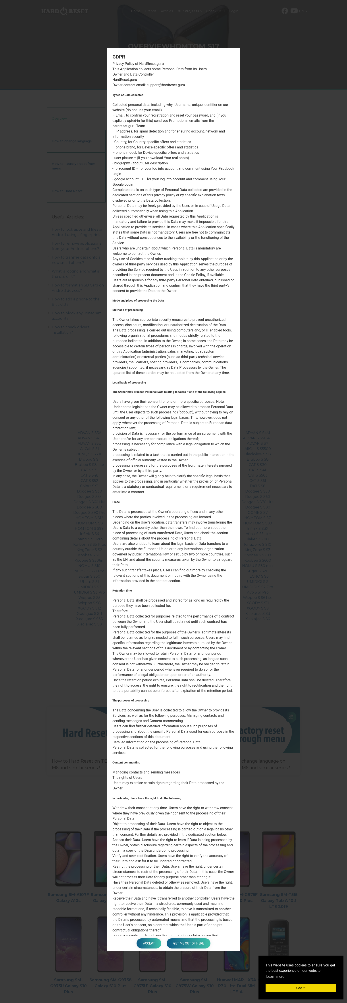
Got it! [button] (301, 988)
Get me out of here (188, 943)
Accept (149, 943)
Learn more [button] (275, 976)
